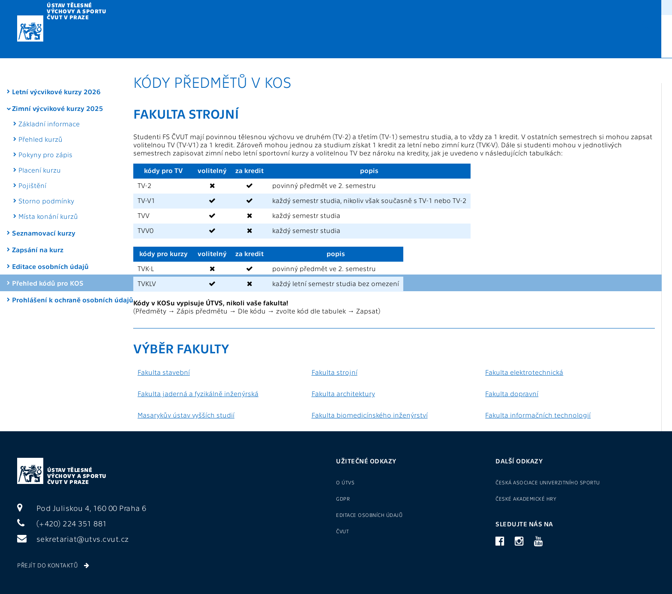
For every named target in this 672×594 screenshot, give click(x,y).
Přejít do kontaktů (53, 564)
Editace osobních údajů (50, 241)
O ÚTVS (423, 6)
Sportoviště (486, 37)
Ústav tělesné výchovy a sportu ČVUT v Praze (77, 475)
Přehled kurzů (40, 114)
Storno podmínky (46, 175)
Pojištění (32, 160)
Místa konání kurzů (48, 191)
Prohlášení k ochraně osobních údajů (46, 278)
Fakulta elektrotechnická (524, 372)
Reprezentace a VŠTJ (399, 37)
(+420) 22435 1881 (632, 6)
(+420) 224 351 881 (62, 523)
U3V (327, 37)
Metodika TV (269, 37)
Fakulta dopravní (511, 393)
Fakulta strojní (334, 372)
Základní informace (49, 98)
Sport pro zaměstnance (474, 6)
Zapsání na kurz (37, 224)
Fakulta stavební (164, 372)
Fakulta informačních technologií (538, 415)
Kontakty (554, 37)
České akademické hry (525, 498)
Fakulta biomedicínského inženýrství (370, 415)
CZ (603, 36)
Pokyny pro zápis (45, 129)
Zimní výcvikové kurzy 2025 (57, 83)
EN (616, 36)
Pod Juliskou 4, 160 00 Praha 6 (82, 507)
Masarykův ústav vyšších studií (186, 415)
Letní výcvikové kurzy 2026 (56, 66)
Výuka (154, 37)
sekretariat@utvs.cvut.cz (73, 538)
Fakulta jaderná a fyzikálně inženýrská (198, 393)
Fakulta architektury (343, 393)
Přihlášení (540, 6)
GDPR (394, 6)
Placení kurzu (39, 144)
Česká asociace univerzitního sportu (547, 482)
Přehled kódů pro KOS (48, 258)
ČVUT (342, 531)
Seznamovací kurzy (43, 207)
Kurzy (206, 37)
